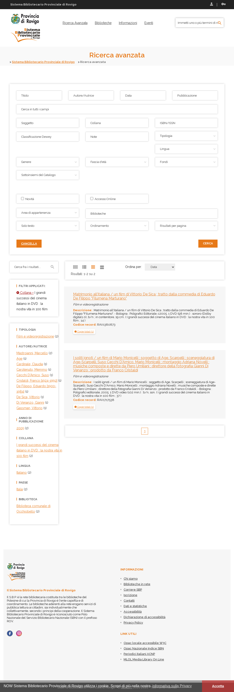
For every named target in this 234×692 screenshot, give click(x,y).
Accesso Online (103, 199)
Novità (27, 199)
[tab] (84, 331)
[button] (84, 331)
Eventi (148, 23)
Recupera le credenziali (223, 4)
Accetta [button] (218, 686)
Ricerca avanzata (75, 23)
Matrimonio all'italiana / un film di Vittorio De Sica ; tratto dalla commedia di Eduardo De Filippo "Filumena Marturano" (144, 296)
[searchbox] (152, 213)
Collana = (25, 293)
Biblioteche (103, 23)
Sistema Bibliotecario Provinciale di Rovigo (43, 62)
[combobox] (152, 213)
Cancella (29, 243)
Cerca (208, 243)
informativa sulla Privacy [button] (172, 686)
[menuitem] (75, 23)
